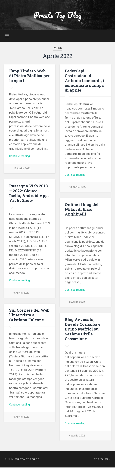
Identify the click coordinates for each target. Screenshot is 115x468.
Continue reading (20, 157)
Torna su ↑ (102, 459)
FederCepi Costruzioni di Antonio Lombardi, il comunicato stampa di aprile (85, 81)
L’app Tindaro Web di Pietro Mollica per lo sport (29, 76)
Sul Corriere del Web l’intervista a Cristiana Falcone (29, 315)
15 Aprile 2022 (21, 169)
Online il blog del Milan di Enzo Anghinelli (81, 209)
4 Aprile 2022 (77, 436)
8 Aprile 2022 (77, 302)
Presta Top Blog (57, 15)
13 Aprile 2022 (77, 187)
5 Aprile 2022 (21, 417)
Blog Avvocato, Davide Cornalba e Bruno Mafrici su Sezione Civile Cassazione (82, 329)
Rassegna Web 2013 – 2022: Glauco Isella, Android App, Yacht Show (29, 193)
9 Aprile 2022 (21, 293)
